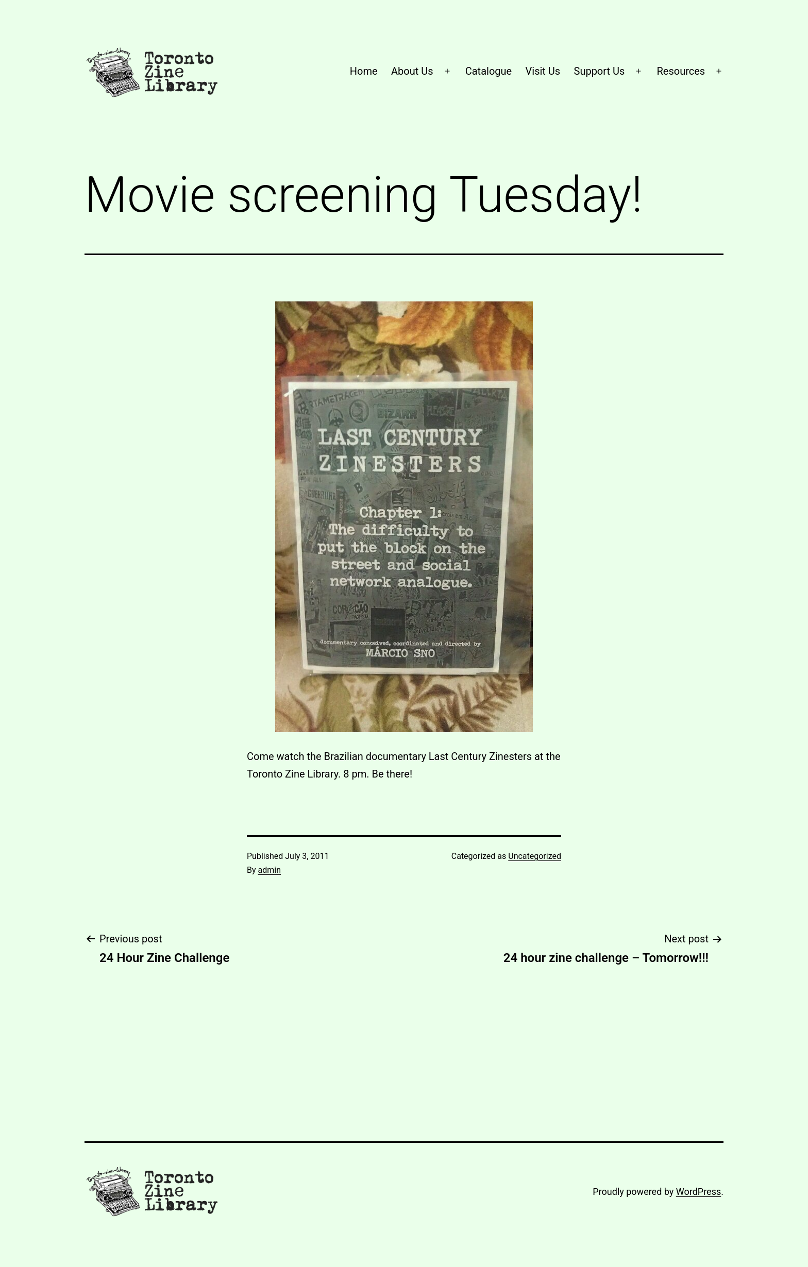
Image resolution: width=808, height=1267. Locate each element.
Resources (681, 71)
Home (364, 71)
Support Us (599, 71)
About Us (412, 71)
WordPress (698, 1191)
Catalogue (488, 71)
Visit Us (543, 71)
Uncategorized (534, 856)
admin (269, 870)
